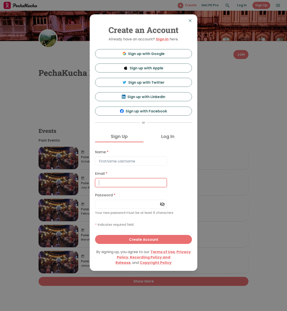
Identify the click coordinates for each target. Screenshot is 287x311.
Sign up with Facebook (143, 111)
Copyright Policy (156, 262)
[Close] (190, 20)
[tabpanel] (143, 195)
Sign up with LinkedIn (143, 96)
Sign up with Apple (143, 68)
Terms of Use (162, 251)
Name (102, 152)
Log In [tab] (167, 136)
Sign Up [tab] (119, 136)
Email (101, 173)
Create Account (143, 239)
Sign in (162, 39)
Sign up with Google (143, 53)
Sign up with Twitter (143, 82)
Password (105, 195)
